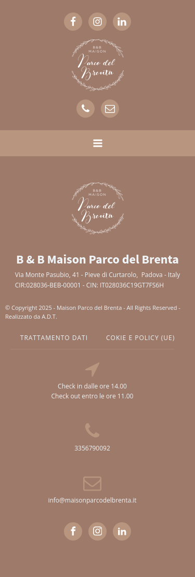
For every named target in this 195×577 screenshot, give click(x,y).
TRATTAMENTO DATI (54, 338)
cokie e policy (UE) (140, 338)
